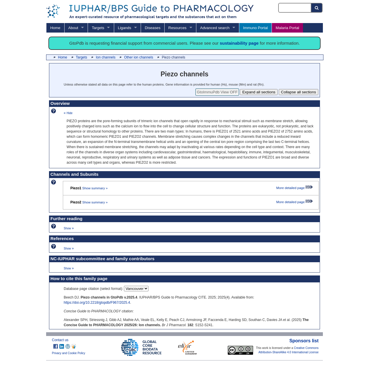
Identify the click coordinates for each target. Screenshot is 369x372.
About (73, 28)
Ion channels (105, 57)
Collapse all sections (298, 92)
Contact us (60, 340)
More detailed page (294, 188)
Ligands (124, 28)
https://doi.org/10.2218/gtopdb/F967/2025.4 (97, 303)
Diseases (152, 28)
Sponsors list (304, 340)
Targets (98, 28)
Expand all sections (258, 92)
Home (55, 28)
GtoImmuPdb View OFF (217, 92)
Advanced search (214, 28)
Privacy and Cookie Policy (68, 353)
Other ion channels (138, 57)
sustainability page (239, 43)
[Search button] (317, 8)
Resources (177, 28)
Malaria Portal (287, 28)
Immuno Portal (255, 28)
